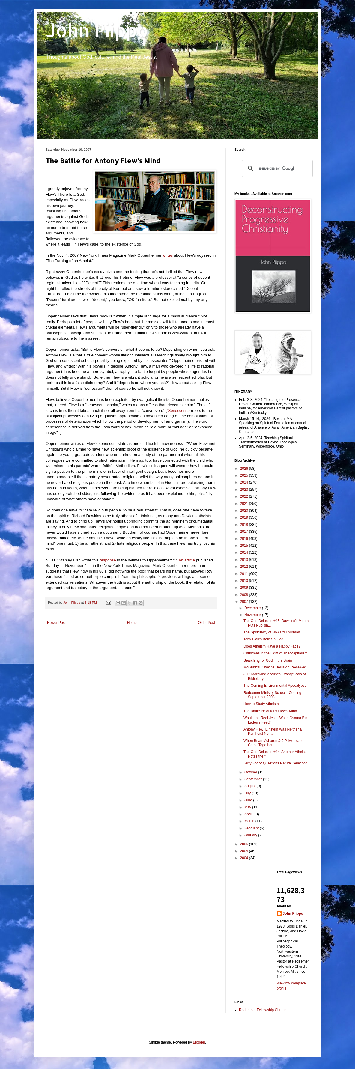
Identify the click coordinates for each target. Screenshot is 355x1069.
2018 (244, 525)
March (249, 821)
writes (168, 255)
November (253, 615)
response (108, 560)
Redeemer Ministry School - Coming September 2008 (272, 695)
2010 (244, 581)
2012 (244, 566)
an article (187, 560)
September (253, 779)
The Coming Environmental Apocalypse (274, 685)
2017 (244, 531)
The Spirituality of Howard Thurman (271, 632)
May (248, 807)
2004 (244, 858)
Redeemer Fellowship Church (262, 1010)
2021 (244, 504)
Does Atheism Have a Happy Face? (271, 646)
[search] (276, 168)
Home (132, 623)
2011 (244, 574)
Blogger (199, 1042)
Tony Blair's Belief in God (263, 639)
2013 (244, 560)
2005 (244, 851)
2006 (244, 844)
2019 (244, 517)
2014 (244, 552)
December (253, 608)
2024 (244, 482)
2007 (244, 602)
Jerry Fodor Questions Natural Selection (275, 763)
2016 (244, 539)
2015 (244, 545)
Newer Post (56, 623)
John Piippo (97, 30)
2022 (244, 496)
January (251, 835)
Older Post (206, 623)
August (250, 786)
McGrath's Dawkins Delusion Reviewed (274, 667)
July (248, 793)
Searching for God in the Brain (267, 660)
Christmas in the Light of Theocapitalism (275, 653)
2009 (244, 587)
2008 (244, 595)
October (251, 772)
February (252, 828)
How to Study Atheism (261, 704)
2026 (244, 468)
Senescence (179, 410)
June (248, 800)
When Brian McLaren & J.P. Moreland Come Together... (273, 743)
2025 (244, 475)
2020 (244, 510)
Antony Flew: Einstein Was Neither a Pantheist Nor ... (272, 731)
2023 (244, 489)
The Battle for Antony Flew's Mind (270, 711)
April (248, 814)
